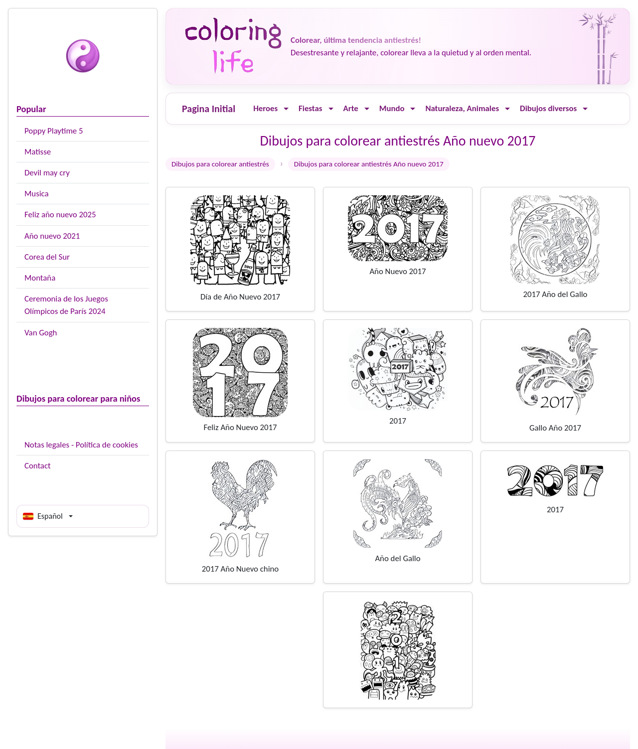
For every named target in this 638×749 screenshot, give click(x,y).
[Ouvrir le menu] (286, 109)
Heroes (265, 108)
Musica (36, 193)
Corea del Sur (47, 257)
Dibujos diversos (548, 108)
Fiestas (310, 108)
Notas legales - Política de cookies (81, 445)
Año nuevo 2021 (52, 236)
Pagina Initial (208, 109)
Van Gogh (40, 332)
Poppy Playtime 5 (53, 131)
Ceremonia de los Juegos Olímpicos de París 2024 (66, 305)
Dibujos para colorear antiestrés (220, 163)
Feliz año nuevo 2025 (60, 214)
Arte (350, 108)
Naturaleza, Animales (462, 108)
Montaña (39, 278)
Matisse (37, 152)
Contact (37, 465)
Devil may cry (47, 172)
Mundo (392, 108)
